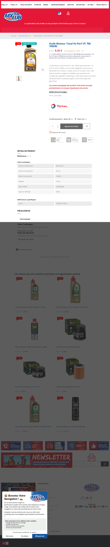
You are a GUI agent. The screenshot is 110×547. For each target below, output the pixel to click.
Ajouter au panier (71, 126)
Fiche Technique (25, 224)
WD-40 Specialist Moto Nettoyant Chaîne (31, 347)
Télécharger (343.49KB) (25, 239)
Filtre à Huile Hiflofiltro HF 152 (68, 387)
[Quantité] (53, 126)
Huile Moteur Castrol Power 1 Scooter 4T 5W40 (33, 426)
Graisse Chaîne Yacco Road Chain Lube (70, 426)
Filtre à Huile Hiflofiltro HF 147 (27, 387)
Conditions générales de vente (48, 506)
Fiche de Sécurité (25, 233)
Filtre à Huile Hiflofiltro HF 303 (68, 347)
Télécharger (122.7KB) (25, 231)
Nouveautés (42, 489)
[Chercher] (55, 29)
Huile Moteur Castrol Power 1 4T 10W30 (30, 307)
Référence (21, 156)
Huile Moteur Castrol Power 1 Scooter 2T (72, 307)
